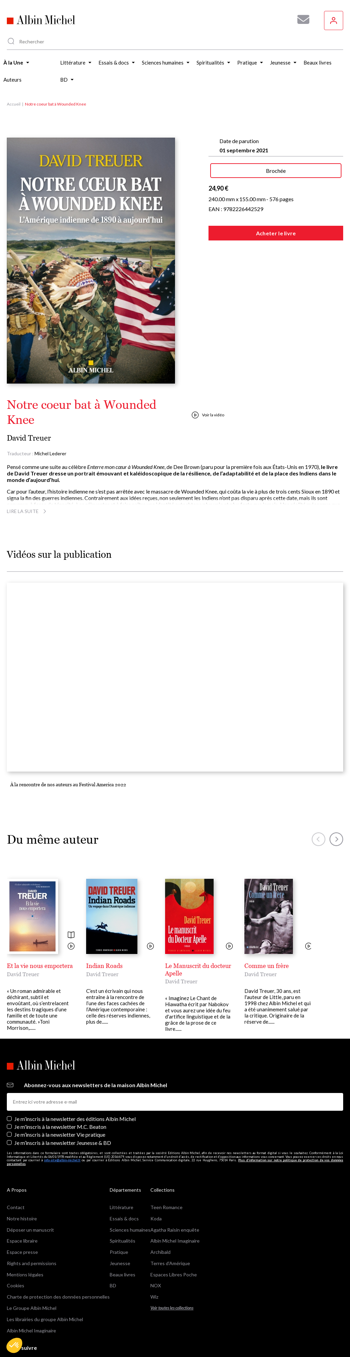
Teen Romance (166, 1175)
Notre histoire (22, 1186)
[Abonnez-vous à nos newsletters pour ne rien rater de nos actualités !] (300, 19)
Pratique (119, 1220)
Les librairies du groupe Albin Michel (45, 1287)
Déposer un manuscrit (30, 1198)
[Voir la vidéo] (71, 947)
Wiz (154, 1265)
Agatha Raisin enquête (174, 1198)
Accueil (14, 104)
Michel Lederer (50, 453)
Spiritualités (122, 1209)
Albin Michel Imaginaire (31, 1298)
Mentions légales (25, 1242)
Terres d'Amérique (170, 1231)
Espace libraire (22, 1209)
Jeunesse (120, 1231)
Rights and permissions (31, 1231)
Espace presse (22, 1220)
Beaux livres (122, 1242)
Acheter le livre (276, 233)
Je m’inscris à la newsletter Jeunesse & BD (62, 1110)
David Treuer (29, 438)
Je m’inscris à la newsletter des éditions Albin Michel (75, 1086)
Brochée (276, 170)
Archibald (160, 1220)
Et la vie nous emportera (40, 965)
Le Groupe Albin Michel (31, 1276)
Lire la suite (27, 511)
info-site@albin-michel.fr (62, 1128)
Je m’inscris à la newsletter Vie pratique (59, 1102)
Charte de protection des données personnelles (58, 1265)
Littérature (121, 1175)
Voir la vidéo (208, 415)
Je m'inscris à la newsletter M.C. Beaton (60, 1095)
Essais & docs (124, 1186)
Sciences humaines (130, 1198)
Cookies (15, 1254)
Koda (156, 1186)
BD (113, 1254)
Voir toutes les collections (171, 1275)
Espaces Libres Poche (173, 1242)
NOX (155, 1254)
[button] (14, 1345)
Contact (16, 1175)
